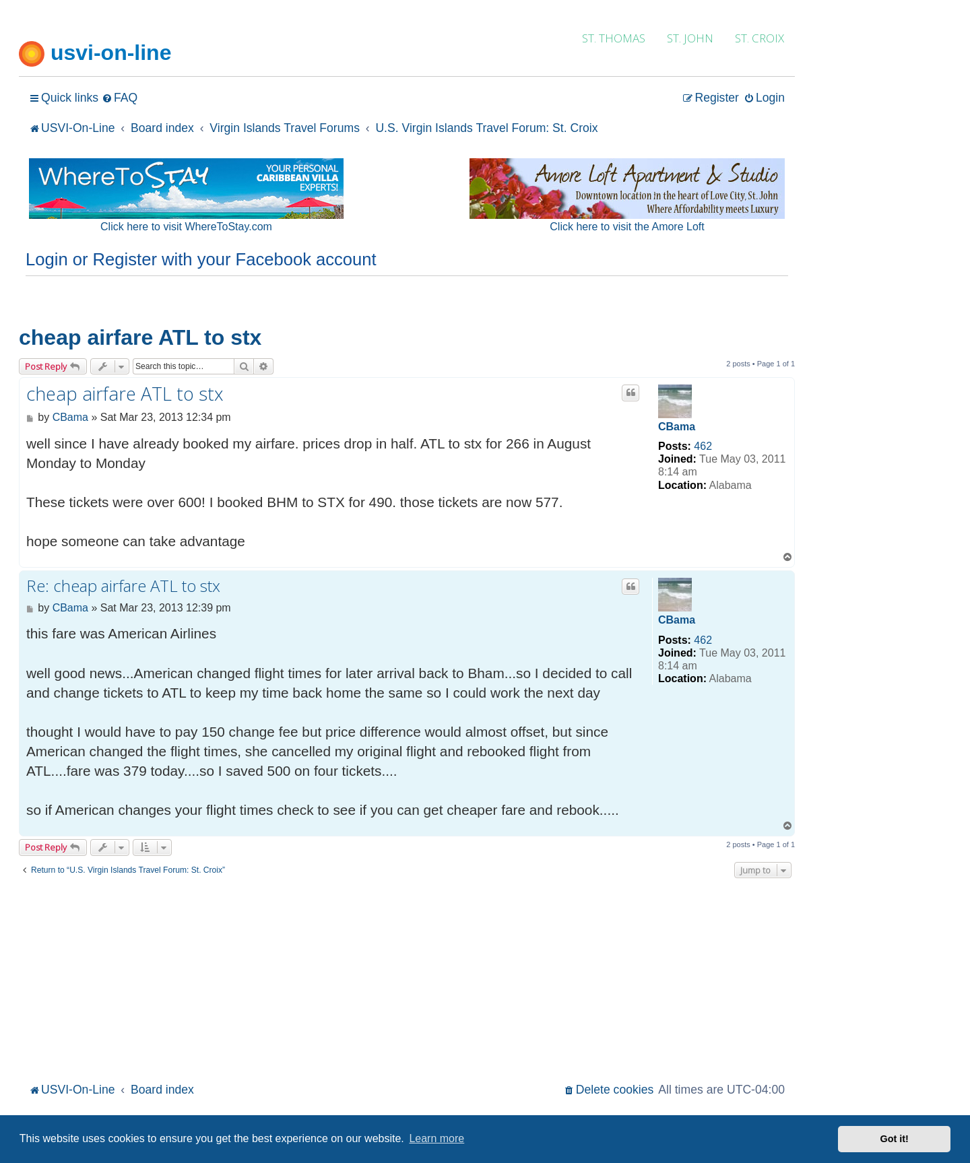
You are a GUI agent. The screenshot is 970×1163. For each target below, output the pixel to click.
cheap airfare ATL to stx (140, 337)
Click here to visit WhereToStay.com (186, 226)
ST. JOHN (690, 38)
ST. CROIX (759, 38)
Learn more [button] (436, 1138)
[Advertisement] (407, 978)
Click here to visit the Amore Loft (627, 226)
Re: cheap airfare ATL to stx (123, 586)
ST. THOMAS (613, 38)
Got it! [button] (894, 1138)
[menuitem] (119, 98)
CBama (676, 426)
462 (703, 446)
